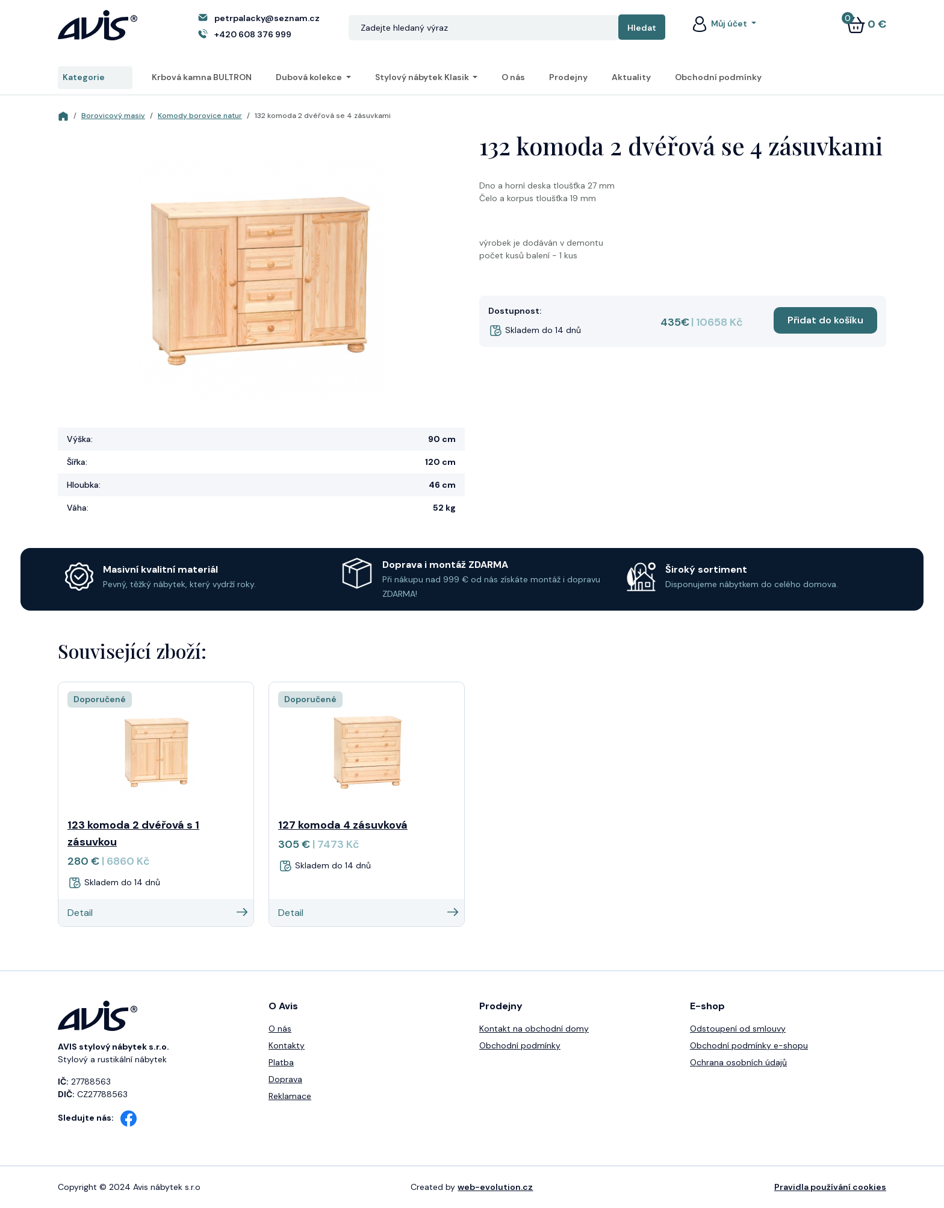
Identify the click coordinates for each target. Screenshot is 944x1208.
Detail (157, 912)
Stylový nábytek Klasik (423, 77)
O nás (513, 77)
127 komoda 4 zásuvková (343, 825)
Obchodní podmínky (718, 77)
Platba (281, 1062)
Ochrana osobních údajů (738, 1062)
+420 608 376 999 (252, 34)
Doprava (285, 1079)
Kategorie (95, 78)
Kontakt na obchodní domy (534, 1028)
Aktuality (631, 77)
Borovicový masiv (113, 115)
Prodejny (568, 77)
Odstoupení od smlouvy (738, 1028)
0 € (866, 24)
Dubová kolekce (310, 77)
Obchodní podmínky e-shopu (749, 1045)
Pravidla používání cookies (830, 1187)
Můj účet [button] (719, 23)
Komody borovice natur (200, 115)
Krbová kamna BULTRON (202, 77)
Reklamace (290, 1096)
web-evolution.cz (495, 1187)
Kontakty (287, 1045)
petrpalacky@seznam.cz (267, 18)
